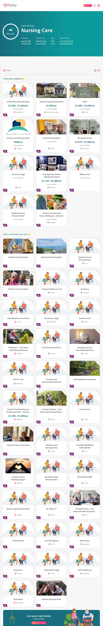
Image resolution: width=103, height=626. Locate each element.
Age (52, 38)
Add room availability (39, 623)
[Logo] (10, 5)
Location (24, 38)
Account (88, 5)
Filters (7, 70)
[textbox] (26, 41)
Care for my (40, 38)
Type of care (64, 38)
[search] (95, 6)
